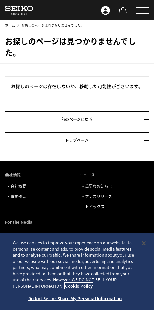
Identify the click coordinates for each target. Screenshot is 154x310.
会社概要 (18, 186)
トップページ (77, 140)
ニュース (87, 174)
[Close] (144, 243)
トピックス (95, 206)
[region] (77, 271)
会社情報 (13, 174)
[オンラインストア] (122, 10)
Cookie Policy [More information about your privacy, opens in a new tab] (79, 286)
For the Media (19, 221)
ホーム (10, 25)
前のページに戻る (77, 119)
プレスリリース (98, 196)
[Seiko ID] (105, 10)
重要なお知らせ (98, 186)
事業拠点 (18, 196)
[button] (142, 10)
